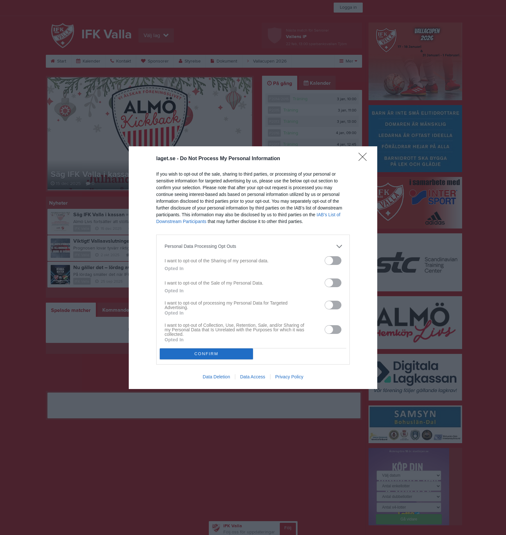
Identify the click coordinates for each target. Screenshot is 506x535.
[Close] (365, 159)
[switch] (333, 260)
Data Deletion (216, 376)
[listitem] (253, 246)
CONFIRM (206, 353)
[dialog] (253, 267)
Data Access (252, 376)
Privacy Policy (289, 376)
